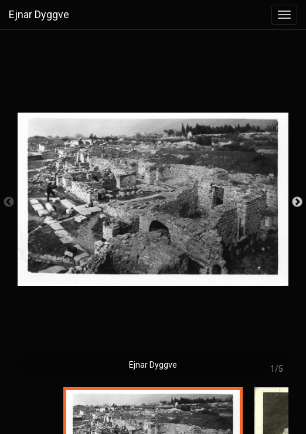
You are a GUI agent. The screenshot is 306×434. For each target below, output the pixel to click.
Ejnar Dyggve (39, 14)
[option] (153, 208)
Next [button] (297, 202)
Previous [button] (9, 202)
